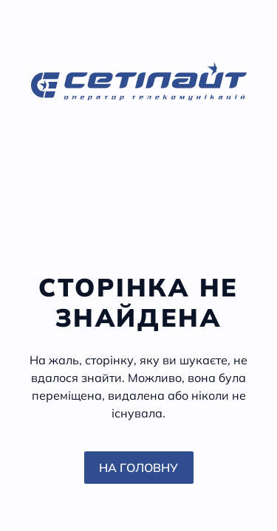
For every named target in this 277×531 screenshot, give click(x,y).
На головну (138, 467)
